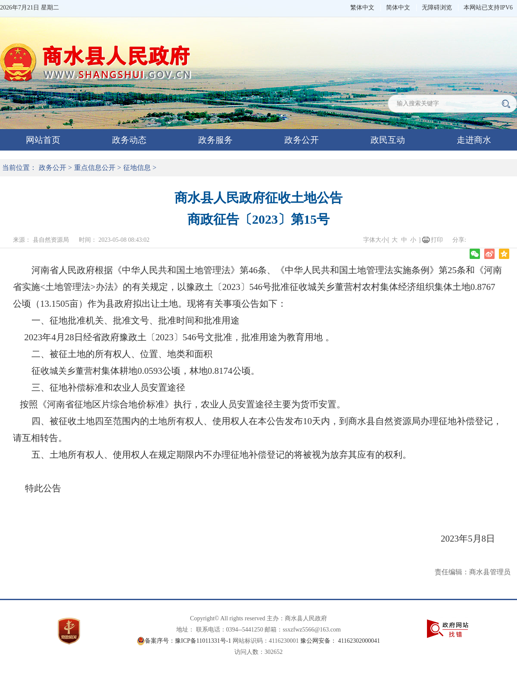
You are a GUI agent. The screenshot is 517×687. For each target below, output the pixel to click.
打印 (437, 240)
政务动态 (129, 140)
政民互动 (388, 140)
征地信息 (137, 167)
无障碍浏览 (437, 7)
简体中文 (398, 7)
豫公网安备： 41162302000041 (340, 641)
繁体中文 (362, 7)
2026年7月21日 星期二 (29, 7)
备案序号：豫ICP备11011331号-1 (188, 641)
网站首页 (43, 140)
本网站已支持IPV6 (488, 7)
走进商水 (474, 140)
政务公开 (301, 140)
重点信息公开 (94, 167)
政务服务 (215, 140)
